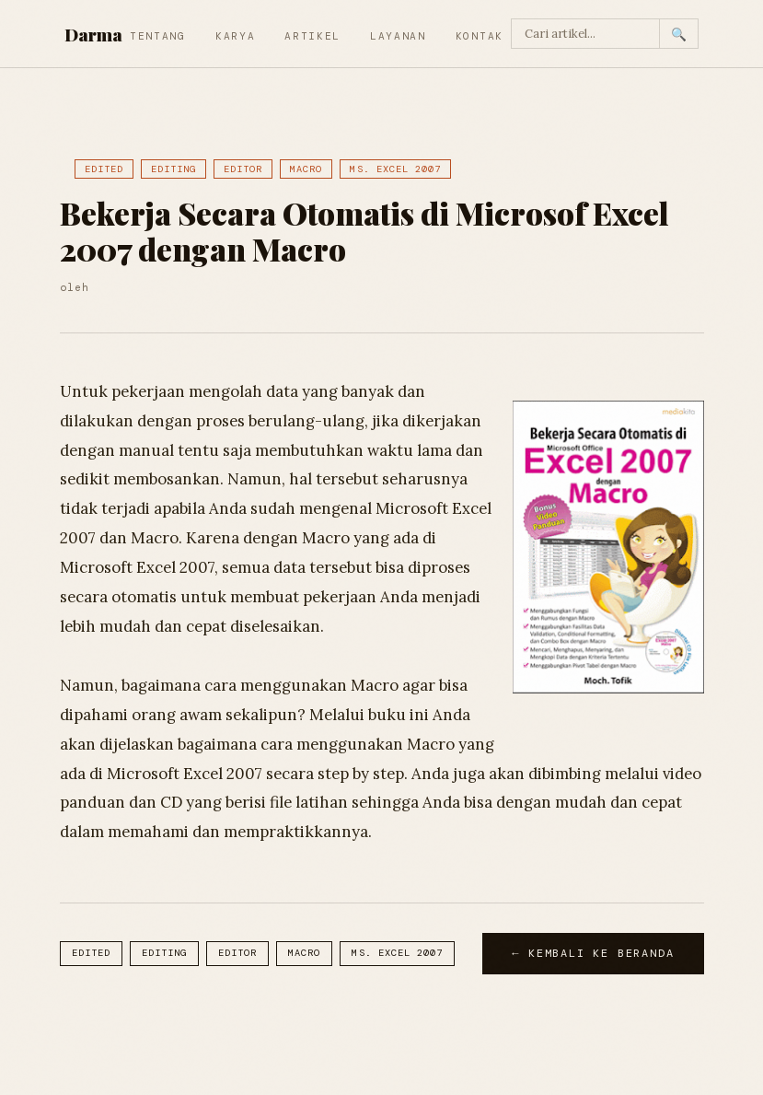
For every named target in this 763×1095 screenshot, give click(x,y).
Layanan (398, 35)
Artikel (312, 35)
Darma (93, 34)
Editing (173, 169)
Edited (104, 169)
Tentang (158, 35)
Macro (306, 169)
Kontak (479, 35)
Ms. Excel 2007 (395, 169)
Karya (235, 35)
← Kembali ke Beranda (593, 953)
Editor (243, 169)
